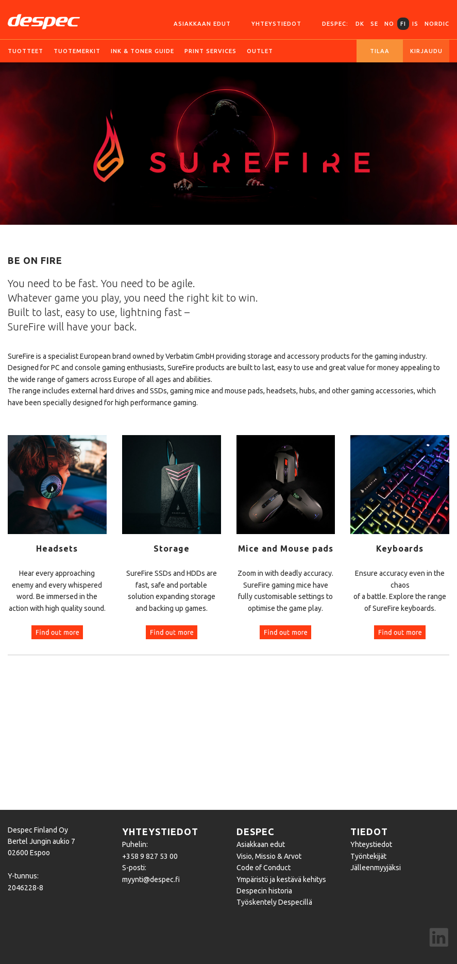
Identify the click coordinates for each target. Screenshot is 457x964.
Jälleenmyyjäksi (375, 867)
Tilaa (380, 51)
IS (415, 24)
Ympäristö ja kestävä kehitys (281, 879)
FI (403, 24)
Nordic (437, 24)
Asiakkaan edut (202, 24)
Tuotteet (25, 51)
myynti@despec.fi (151, 879)
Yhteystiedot (276, 24)
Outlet (260, 51)
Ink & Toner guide (142, 51)
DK (360, 24)
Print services (210, 51)
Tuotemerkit (77, 51)
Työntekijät (368, 856)
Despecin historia (264, 891)
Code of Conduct (263, 867)
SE (374, 24)
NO (389, 24)
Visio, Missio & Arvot (268, 856)
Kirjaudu (426, 51)
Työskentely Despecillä (274, 902)
